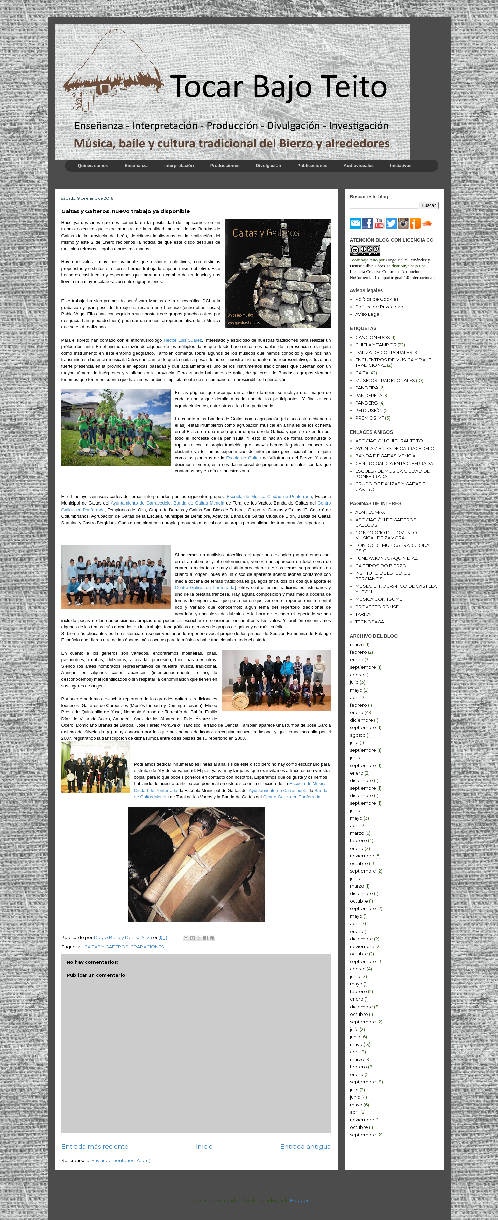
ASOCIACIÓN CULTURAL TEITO (389, 440)
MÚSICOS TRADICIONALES (385, 380)
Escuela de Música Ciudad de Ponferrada (269, 496)
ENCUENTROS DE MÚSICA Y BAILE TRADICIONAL (393, 362)
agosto (358, 674)
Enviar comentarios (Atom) (120, 1160)
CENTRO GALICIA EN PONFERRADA (394, 463)
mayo (356, 690)
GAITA (361, 372)
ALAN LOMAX (370, 512)
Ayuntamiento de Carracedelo (140, 503)
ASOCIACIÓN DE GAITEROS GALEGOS (385, 522)
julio (354, 682)
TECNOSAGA (369, 621)
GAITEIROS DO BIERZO (381, 565)
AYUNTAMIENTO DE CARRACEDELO (395, 448)
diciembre (361, 720)
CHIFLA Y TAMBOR (376, 344)
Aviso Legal (367, 314)
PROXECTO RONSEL (378, 606)
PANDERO (366, 403)
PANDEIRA (366, 388)
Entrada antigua (305, 1146)
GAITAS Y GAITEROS (106, 946)
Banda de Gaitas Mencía (199, 503)
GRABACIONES (147, 946)
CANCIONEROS (372, 337)
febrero (358, 652)
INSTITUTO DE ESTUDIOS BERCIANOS (383, 575)
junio (355, 757)
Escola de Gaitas (243, 457)
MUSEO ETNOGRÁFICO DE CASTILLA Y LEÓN (396, 588)
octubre (359, 863)
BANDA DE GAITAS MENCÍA (385, 455)
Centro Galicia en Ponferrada (205, 587)
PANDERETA (368, 395)
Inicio (204, 1146)
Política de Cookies (376, 299)
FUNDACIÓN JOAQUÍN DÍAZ (386, 558)
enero (357, 659)
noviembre (362, 856)
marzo (357, 644)
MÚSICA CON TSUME (378, 599)
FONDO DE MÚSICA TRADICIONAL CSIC (393, 547)
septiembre (363, 667)
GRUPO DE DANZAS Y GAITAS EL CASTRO (391, 486)
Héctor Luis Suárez (182, 340)
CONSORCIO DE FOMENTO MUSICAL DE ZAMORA (386, 535)
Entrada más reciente (94, 1146)
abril (354, 697)
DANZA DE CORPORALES (383, 352)
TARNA (362, 614)
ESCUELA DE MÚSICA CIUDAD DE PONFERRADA (392, 473)
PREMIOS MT (369, 418)
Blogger (299, 1200)
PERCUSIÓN (369, 410)
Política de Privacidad (379, 306)
